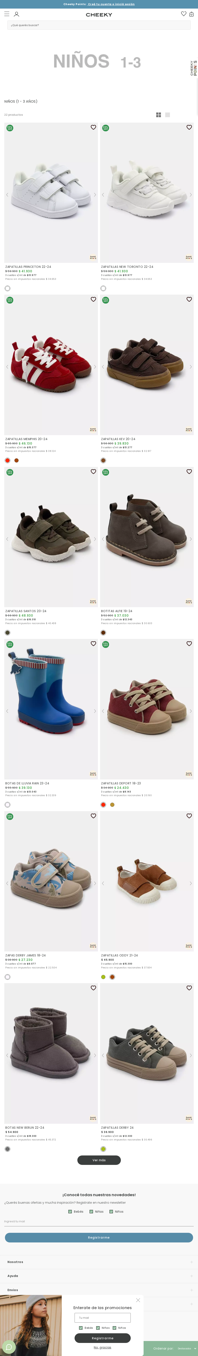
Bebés (89, 1328)
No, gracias (102, 1347)
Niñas (106, 1328)
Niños (122, 1328)
